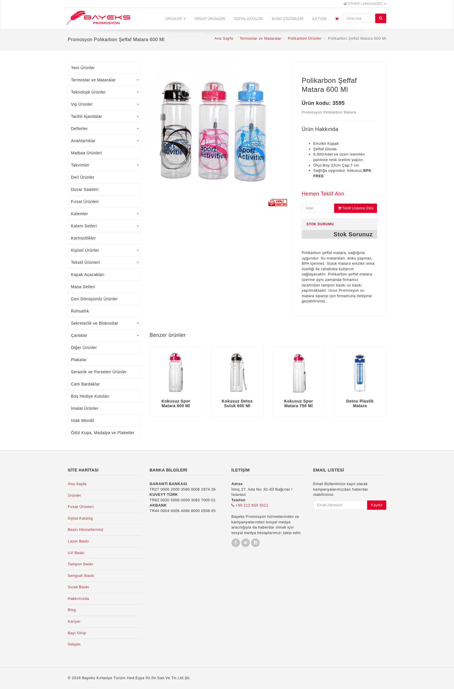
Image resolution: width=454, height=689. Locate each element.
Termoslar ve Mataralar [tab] (105, 80)
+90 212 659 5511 (249, 505)
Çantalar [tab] (105, 335)
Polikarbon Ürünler (305, 38)
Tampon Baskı (80, 564)
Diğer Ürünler (84, 347)
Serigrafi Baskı (81, 575)
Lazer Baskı (78, 541)
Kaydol (376, 505)
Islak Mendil (82, 420)
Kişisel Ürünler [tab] (105, 250)
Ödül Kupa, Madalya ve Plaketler (102, 432)
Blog (72, 610)
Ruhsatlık (80, 311)
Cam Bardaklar (85, 384)
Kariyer (74, 621)
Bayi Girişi (77, 633)
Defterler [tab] (105, 128)
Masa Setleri (83, 286)
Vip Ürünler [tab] (105, 104)
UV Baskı (76, 553)
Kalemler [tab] (105, 213)
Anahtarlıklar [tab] (105, 140)
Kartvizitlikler (83, 238)
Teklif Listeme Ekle (356, 208)
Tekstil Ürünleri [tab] (105, 262)
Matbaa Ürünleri (86, 153)
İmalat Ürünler (84, 408)
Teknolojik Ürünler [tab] (105, 92)
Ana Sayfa (224, 38)
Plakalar (79, 359)
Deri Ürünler (82, 177)
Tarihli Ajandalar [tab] (105, 116)
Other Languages (365, 4)
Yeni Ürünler (83, 67)
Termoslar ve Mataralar (260, 38)
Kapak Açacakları (88, 274)
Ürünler (175, 19)
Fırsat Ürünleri (210, 19)
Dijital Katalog (248, 19)
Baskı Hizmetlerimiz (86, 529)
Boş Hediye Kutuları (90, 396)
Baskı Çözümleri (287, 19)
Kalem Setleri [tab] (105, 226)
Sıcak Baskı (78, 587)
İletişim (319, 19)
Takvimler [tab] (105, 165)
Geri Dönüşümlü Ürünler (94, 299)
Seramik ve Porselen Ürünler (99, 372)
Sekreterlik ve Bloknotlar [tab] (105, 323)
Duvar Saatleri (85, 189)
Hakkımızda (78, 598)
